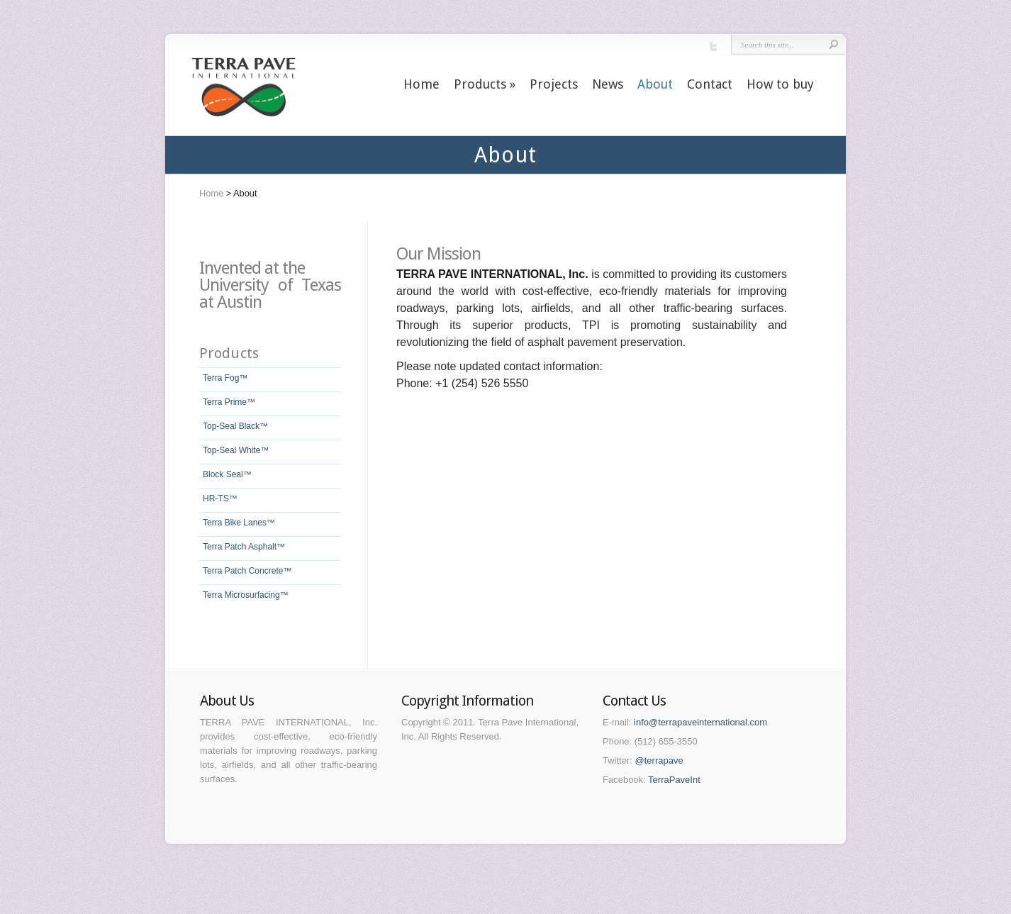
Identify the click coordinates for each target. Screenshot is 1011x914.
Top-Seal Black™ (235, 426)
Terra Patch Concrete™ (247, 571)
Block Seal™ (227, 474)
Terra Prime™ (229, 402)
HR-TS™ (220, 498)
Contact (709, 84)
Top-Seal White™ (236, 450)
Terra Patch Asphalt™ (244, 547)
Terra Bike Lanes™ (239, 523)
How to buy (780, 84)
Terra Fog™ (225, 378)
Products (484, 84)
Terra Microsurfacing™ (246, 595)
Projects (554, 84)
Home (421, 84)
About (655, 84)
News (607, 84)
